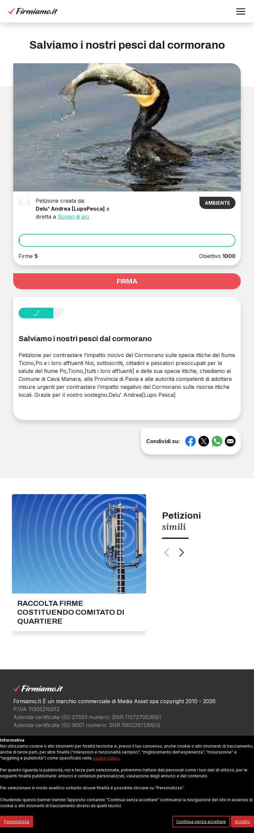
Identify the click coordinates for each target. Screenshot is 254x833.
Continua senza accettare (201, 821)
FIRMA (127, 281)
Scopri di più (73, 216)
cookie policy (106, 757)
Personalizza (16, 821)
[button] (241, 11)
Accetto (242, 821)
